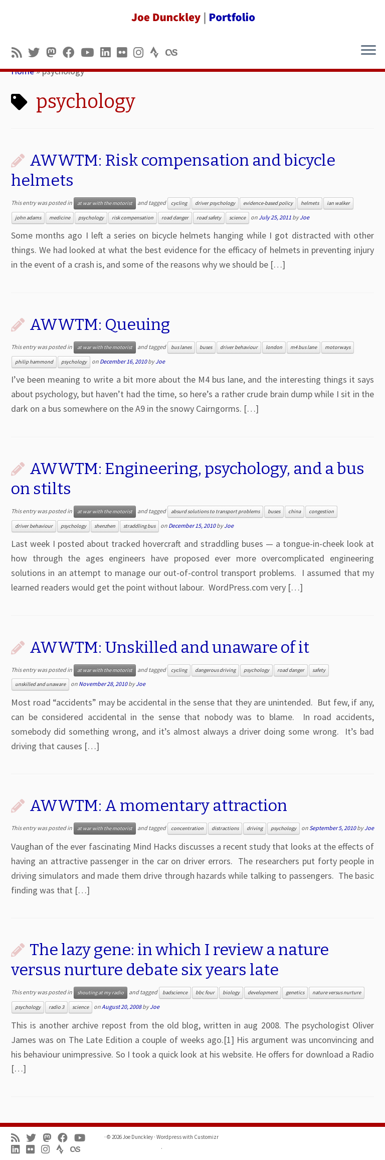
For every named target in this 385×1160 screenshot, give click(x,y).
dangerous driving (215, 670)
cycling (179, 203)
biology (231, 992)
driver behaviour (239, 347)
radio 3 (56, 1007)
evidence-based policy (268, 203)
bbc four (205, 992)
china (294, 511)
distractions (225, 828)
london (274, 347)
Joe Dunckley (138, 1136)
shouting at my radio (100, 992)
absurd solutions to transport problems (215, 511)
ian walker (338, 203)
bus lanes (181, 347)
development (263, 992)
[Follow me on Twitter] (37, 52)
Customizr (206, 1136)
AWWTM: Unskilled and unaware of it (169, 647)
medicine (59, 217)
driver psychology (215, 203)
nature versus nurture (336, 992)
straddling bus (139, 526)
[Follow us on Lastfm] (174, 52)
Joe (304, 217)
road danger (174, 217)
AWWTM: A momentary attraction (158, 805)
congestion (321, 511)
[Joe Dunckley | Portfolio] (192, 17)
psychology (91, 217)
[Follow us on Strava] (157, 52)
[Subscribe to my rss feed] (20, 52)
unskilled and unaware (40, 684)
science (237, 217)
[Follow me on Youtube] (90, 52)
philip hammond (34, 362)
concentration (187, 828)
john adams (28, 217)
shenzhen (104, 526)
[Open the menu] (368, 50)
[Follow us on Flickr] (125, 52)
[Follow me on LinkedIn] (108, 52)
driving (255, 828)
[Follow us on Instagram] (141, 52)
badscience (174, 992)
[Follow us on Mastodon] (54, 52)
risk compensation (132, 217)
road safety (209, 217)
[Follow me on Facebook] (72, 52)
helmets (310, 203)
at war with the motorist (104, 203)
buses (206, 347)
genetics (295, 992)
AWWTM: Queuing (100, 324)
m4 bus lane (303, 347)
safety (318, 670)
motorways (337, 347)
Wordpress (168, 1136)
